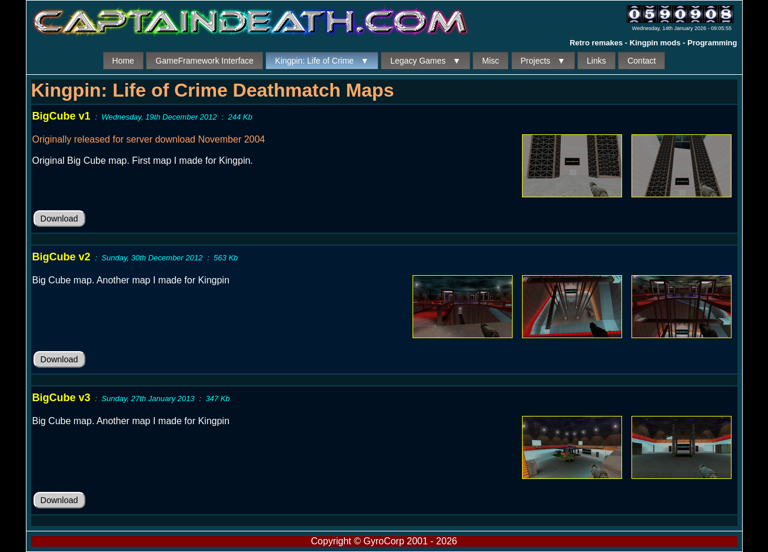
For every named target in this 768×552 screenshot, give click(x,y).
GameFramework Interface (204, 60)
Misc (490, 60)
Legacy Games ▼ (425, 60)
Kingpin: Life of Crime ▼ (321, 60)
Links (596, 60)
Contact (641, 60)
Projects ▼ (543, 60)
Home (123, 60)
